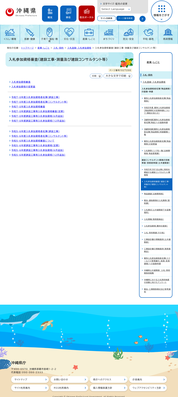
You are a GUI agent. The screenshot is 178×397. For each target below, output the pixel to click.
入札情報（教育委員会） (154, 214)
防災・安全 (128, 39)
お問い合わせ (61, 374)
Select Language (113, 9)
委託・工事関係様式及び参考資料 (157, 285)
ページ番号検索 (125, 18)
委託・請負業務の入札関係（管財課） (157, 197)
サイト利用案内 (22, 383)
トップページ (27, 48)
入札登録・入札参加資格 (79, 48)
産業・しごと (89, 39)
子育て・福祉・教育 (49, 40)
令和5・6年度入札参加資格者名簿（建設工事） (35, 131)
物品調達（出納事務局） (154, 189)
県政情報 (168, 39)
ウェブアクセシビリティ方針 (147, 383)
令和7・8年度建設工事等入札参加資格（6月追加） (37, 116)
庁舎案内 (137, 374)
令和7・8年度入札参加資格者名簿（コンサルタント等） (39, 102)
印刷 (94, 76)
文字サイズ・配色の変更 (115, 4)
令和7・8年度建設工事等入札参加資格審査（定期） (37, 111)
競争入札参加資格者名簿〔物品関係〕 (157, 94)
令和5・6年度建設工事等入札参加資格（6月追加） (37, 150)
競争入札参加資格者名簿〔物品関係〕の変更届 (157, 137)
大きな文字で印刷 (116, 76)
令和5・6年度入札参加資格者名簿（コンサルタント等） (39, 136)
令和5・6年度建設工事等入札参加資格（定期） (35, 145)
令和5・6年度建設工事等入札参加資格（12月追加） (38, 155)
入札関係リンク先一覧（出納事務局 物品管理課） (157, 147)
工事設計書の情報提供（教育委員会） (157, 245)
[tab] (106, 18)
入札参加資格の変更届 (23, 87)
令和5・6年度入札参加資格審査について (33, 141)
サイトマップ (20, 374)
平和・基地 (148, 39)
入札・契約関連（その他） (154, 228)
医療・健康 (29, 39)
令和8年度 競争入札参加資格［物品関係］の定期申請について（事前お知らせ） (157, 105)
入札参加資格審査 (21, 82)
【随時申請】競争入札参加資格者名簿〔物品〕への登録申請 (157, 116)
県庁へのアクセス (102, 374)
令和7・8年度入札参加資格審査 (28, 107)
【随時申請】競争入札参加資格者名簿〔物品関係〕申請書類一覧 (157, 126)
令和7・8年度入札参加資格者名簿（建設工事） (35, 97)
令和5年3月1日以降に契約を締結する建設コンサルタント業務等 (157, 167)
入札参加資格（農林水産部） (156, 221)
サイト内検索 (106, 18)
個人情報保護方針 (102, 383)
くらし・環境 (10, 39)
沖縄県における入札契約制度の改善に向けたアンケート (156, 276)
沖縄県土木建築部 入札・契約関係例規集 (157, 266)
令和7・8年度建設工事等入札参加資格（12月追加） (38, 121)
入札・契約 (58, 48)
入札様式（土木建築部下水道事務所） (157, 206)
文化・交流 (69, 39)
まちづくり (108, 39)
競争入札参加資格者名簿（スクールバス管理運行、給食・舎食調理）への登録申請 (157, 256)
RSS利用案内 (61, 383)
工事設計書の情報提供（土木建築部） (157, 236)
